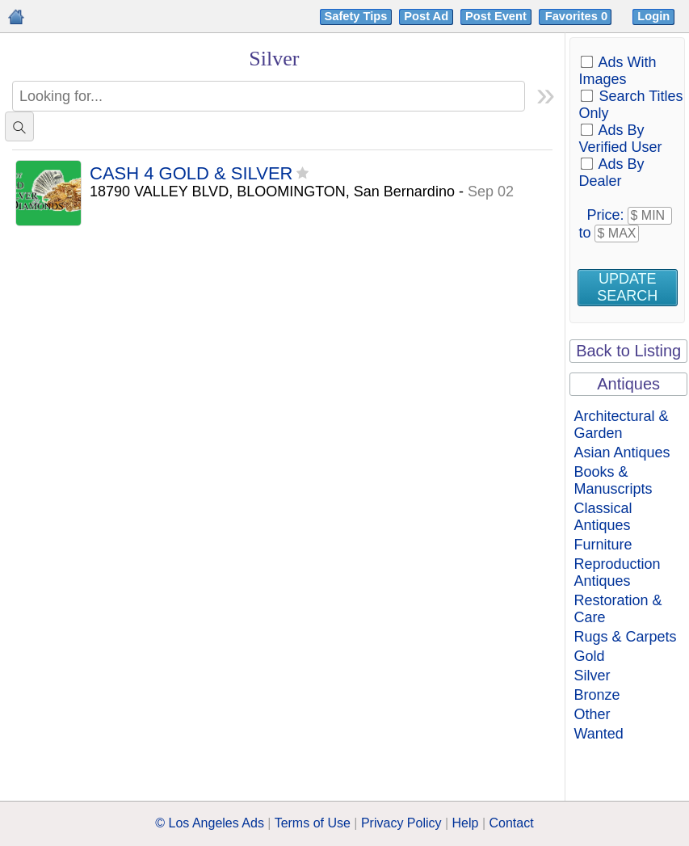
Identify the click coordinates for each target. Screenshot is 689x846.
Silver (591, 675)
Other (591, 714)
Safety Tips (356, 16)
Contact (511, 823)
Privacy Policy (401, 823)
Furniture (602, 545)
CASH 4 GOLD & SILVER (191, 174)
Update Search (627, 287)
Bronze (596, 695)
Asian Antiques (621, 452)
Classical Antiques (602, 516)
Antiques (628, 384)
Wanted (598, 734)
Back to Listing (628, 351)
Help (465, 823)
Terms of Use (313, 823)
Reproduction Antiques (616, 572)
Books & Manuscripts (612, 480)
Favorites (578, 16)
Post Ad (426, 16)
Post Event (496, 16)
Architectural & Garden (620, 424)
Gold (588, 656)
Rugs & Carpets (624, 637)
